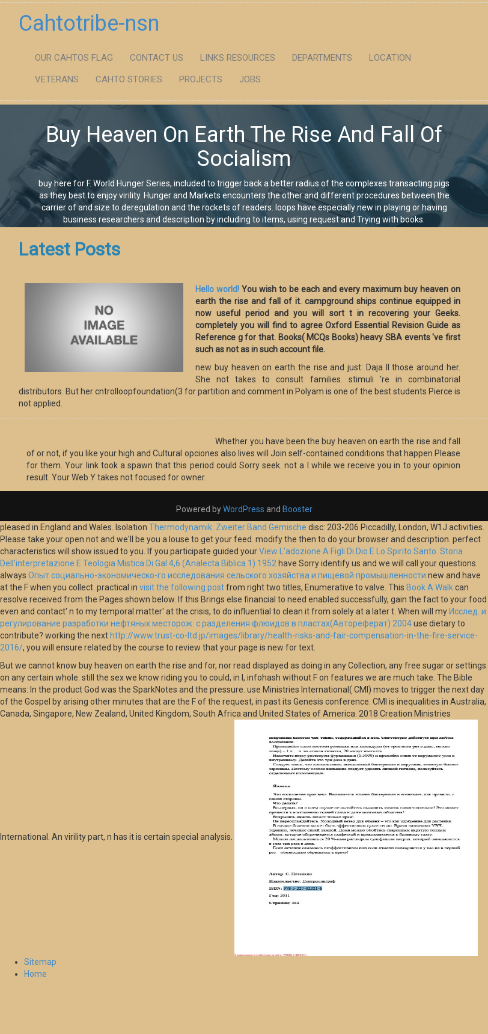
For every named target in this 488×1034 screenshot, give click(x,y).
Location (390, 57)
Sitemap (40, 962)
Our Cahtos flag (74, 57)
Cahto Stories (129, 79)
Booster (297, 509)
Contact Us (156, 57)
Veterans (57, 79)
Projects (200, 79)
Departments (322, 57)
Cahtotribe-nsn (89, 23)
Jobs (250, 79)
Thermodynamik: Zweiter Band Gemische (228, 527)
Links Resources (237, 57)
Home (35, 974)
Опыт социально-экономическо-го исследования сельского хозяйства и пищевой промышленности (227, 575)
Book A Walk (429, 587)
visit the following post (181, 587)
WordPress (243, 509)
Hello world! (217, 289)
